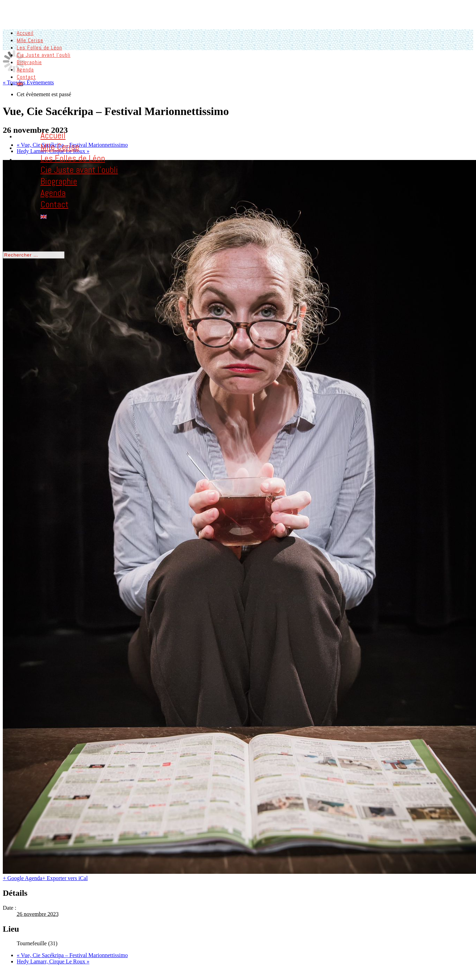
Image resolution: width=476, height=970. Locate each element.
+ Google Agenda (22, 878)
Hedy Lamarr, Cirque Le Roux (53, 961)
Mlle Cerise (30, 40)
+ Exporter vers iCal (65, 878)
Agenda (25, 69)
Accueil (25, 32)
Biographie (29, 62)
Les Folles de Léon (39, 47)
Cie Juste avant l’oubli (43, 54)
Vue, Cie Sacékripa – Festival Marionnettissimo (72, 955)
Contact (26, 76)
